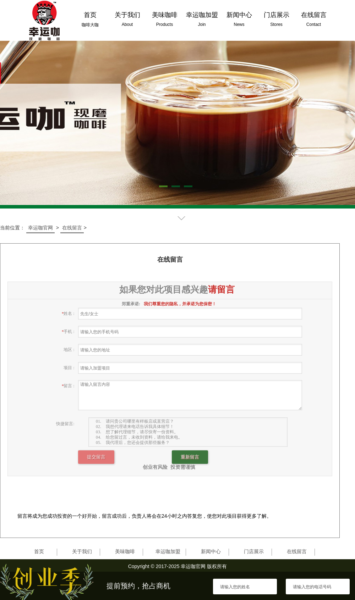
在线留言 (72, 227)
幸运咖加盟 (167, 551)
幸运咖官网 (40, 227)
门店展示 (254, 551)
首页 (39, 551)
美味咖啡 (125, 551)
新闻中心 (211, 551)
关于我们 (82, 551)
